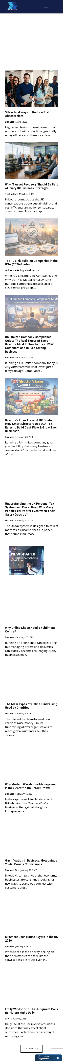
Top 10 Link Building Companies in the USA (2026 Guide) (31, 262)
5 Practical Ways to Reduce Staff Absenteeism (28, 114)
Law (7, 1018)
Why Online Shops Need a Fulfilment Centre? (30, 629)
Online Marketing (14, 270)
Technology (11, 194)
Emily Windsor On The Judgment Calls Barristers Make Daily (31, 1011)
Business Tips (12, 870)
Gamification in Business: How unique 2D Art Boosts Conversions (31, 862)
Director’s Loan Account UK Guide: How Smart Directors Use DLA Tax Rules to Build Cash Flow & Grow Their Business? (31, 425)
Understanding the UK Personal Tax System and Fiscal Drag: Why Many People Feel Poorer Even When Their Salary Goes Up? (30, 509)
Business (9, 122)
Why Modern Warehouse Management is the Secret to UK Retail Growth (31, 786)
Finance (9, 520)
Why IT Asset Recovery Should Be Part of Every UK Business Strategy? (31, 186)
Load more (31, 1048)
